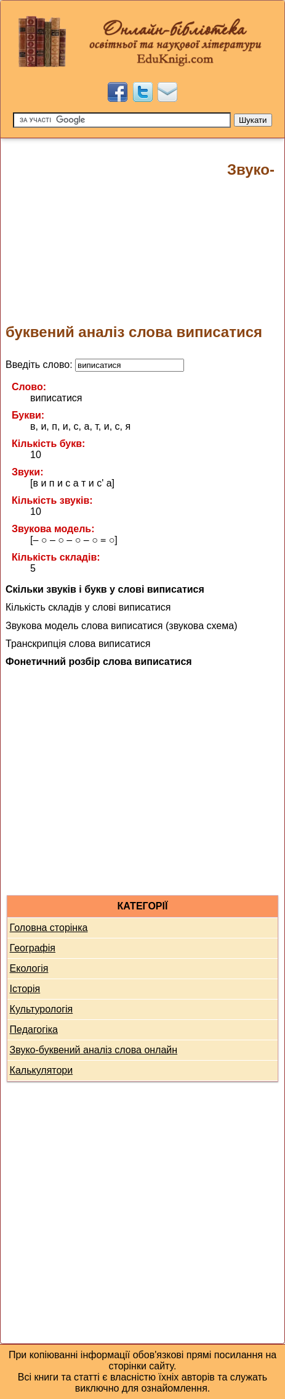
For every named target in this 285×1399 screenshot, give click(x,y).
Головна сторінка (49, 927)
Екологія (29, 968)
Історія (25, 988)
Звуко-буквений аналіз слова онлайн (94, 1050)
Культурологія (41, 1009)
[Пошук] (122, 120)
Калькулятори (41, 1070)
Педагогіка (34, 1029)
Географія (32, 948)
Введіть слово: (95, 364)
